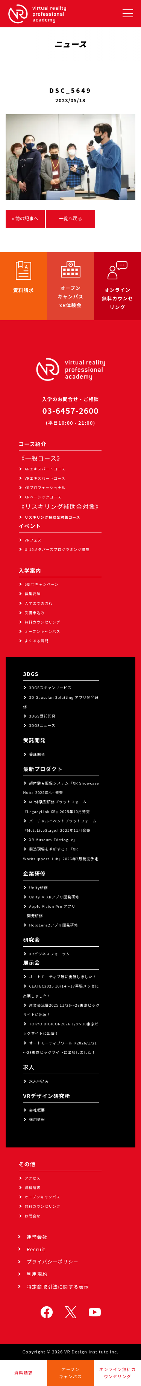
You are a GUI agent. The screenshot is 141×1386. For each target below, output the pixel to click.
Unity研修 (38, 887)
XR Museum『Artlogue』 (53, 839)
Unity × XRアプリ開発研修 (54, 897)
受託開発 (37, 754)
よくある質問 (37, 640)
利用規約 (37, 1273)
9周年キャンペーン (42, 584)
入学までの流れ (39, 603)
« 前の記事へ (25, 218)
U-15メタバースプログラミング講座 (57, 549)
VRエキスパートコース (45, 478)
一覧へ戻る (70, 218)
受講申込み (35, 612)
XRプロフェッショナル (45, 487)
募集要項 (33, 593)
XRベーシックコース (43, 497)
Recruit (36, 1249)
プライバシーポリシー (53, 1261)
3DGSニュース (42, 725)
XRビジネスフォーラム (49, 953)
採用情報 (37, 1119)
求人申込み (39, 1081)
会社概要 (37, 1110)
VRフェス (33, 540)
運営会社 (37, 1236)
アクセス (33, 1178)
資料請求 (33, 1187)
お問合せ (33, 1216)
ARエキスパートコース (45, 468)
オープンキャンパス (43, 631)
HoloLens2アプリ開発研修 (54, 925)
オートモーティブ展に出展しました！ (63, 976)
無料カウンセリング (43, 622)
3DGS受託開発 (42, 716)
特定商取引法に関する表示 (58, 1286)
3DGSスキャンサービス (50, 687)
